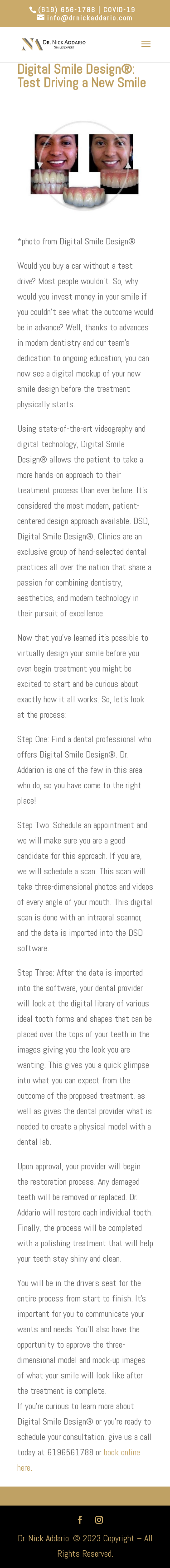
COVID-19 (119, 9)
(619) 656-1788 (67, 9)
